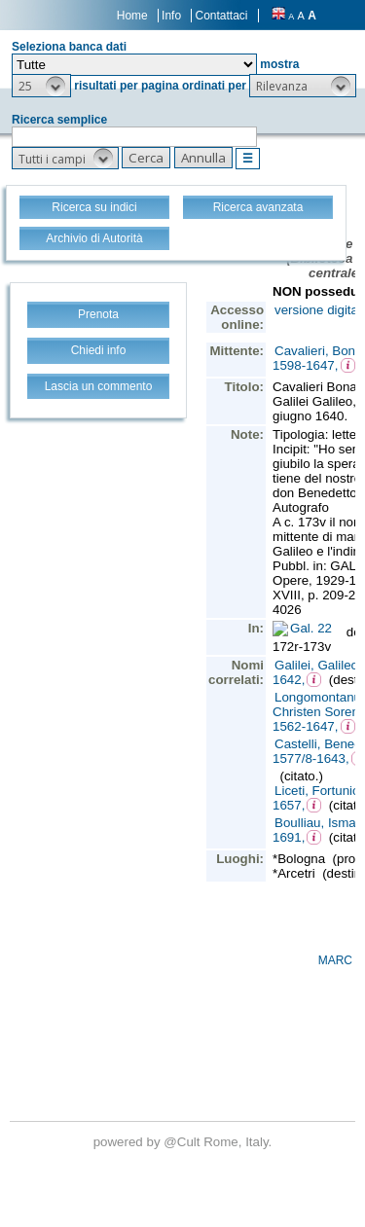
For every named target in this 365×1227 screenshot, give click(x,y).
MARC (335, 960)
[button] (41, 85)
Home (132, 15)
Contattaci (221, 15)
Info (171, 15)
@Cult (183, 1142)
